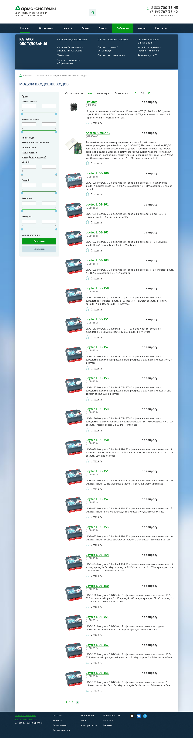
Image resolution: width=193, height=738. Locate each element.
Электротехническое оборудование (68, 61)
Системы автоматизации (111, 55)
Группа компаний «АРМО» (27, 719)
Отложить (96, 122)
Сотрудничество (61, 730)
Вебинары (123, 28)
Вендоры (58, 720)
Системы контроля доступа (113, 39)
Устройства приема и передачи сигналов (149, 49)
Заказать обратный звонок (164, 15)
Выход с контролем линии (35, 142)
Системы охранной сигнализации (108, 49)
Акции (142, 28)
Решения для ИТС (147, 55)
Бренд (25, 96)
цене (89, 93)
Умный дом (63, 55)
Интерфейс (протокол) (34, 157)
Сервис (86, 28)
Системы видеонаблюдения (72, 39)
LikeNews (58, 715)
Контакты (161, 28)
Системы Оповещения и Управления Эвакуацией (70, 49)
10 (134, 93)
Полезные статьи (112, 715)
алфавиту (102, 93)
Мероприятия (88, 715)
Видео (84, 720)
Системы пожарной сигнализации (148, 41)
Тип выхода (28, 137)
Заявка (103, 28)
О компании (46, 28)
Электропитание (31, 234)
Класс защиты (29, 152)
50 (148, 93)
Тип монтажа (29, 147)
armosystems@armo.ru (25, 715)
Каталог (25, 28)
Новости (67, 28)
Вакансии (108, 725)
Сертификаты (60, 725)
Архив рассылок (89, 725)
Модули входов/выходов (74, 75)
